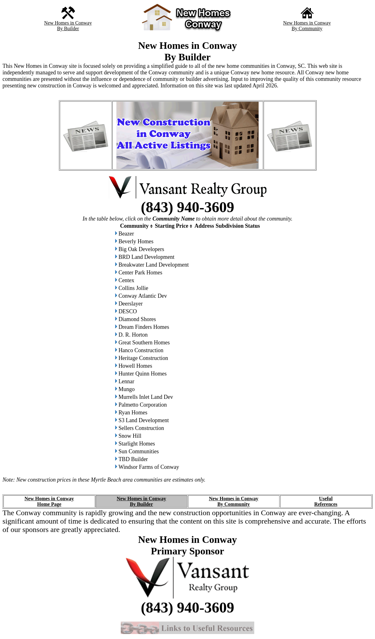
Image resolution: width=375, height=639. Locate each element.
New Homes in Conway (68, 23)
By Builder (68, 28)
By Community (307, 28)
